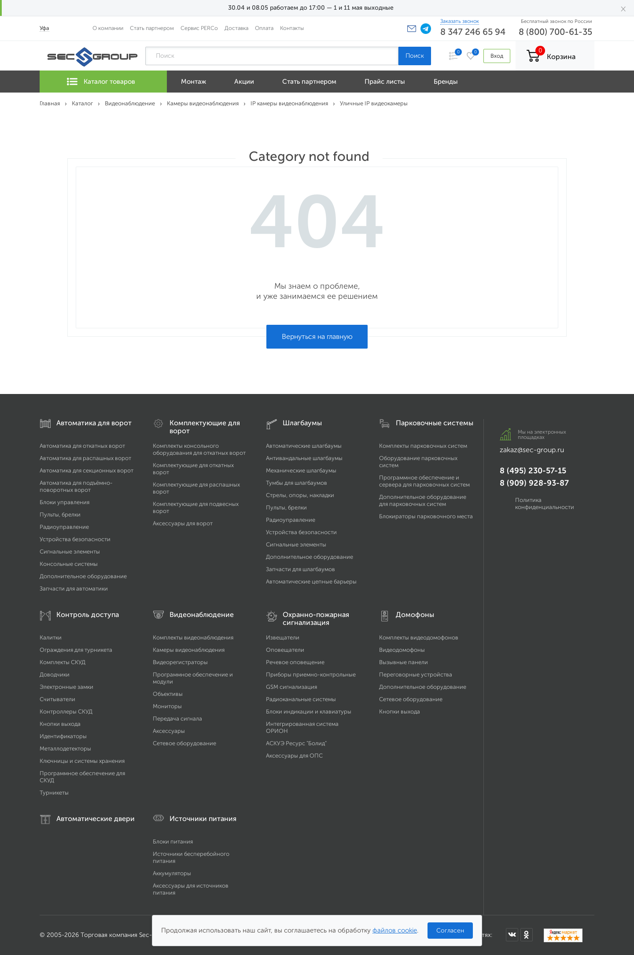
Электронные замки (66, 687)
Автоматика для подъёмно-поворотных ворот (76, 486)
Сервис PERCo (199, 28)
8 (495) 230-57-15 (533, 471)
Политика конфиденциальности (544, 503)
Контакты (292, 28)
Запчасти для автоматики (74, 588)
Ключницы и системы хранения (82, 761)
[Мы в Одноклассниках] (526, 934)
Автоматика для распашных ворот (85, 458)
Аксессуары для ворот (183, 523)
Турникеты (54, 792)
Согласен (450, 930)
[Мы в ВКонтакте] (512, 934)
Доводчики (55, 674)
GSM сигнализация (291, 687)
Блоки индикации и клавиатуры (308, 711)
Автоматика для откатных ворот (82, 445)
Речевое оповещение (295, 662)
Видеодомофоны (402, 650)
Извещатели (282, 637)
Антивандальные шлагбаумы (304, 458)
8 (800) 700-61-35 (555, 31)
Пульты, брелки (60, 514)
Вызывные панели (403, 662)
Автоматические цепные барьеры (311, 581)
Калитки (51, 637)
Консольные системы (69, 564)
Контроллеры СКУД (66, 711)
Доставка (236, 28)
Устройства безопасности (75, 539)
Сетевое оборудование (184, 743)
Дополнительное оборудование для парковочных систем (422, 500)
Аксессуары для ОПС (294, 755)
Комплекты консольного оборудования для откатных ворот (199, 449)
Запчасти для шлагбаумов (300, 569)
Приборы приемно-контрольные (311, 674)
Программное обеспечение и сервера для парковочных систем (424, 481)
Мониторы (167, 706)
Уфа (44, 28)
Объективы (168, 694)
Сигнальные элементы (70, 551)
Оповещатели (285, 650)
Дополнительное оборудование (83, 576)
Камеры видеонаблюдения (189, 650)
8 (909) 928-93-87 (534, 483)
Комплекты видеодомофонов (418, 637)
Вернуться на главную (317, 336)
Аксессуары (169, 731)
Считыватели (57, 699)
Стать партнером (152, 28)
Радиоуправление (64, 527)
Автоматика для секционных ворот (86, 470)
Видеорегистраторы (180, 662)
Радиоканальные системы (301, 699)
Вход (496, 55)
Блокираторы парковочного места (426, 516)
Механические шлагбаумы (301, 470)
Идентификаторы (63, 736)
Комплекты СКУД (62, 662)
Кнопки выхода (60, 724)
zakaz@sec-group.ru (532, 450)
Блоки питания (173, 841)
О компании (107, 28)
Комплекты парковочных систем (423, 445)
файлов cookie (394, 930)
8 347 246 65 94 (472, 31)
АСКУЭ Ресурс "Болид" (296, 743)
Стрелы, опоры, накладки (300, 495)
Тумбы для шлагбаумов (296, 482)
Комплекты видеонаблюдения (193, 637)
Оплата (264, 28)
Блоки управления (64, 502)
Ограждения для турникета (76, 650)
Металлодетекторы (65, 748)
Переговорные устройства (415, 674)
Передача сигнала (177, 718)
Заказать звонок (459, 21)
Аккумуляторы (172, 873)
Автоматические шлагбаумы (304, 445)
